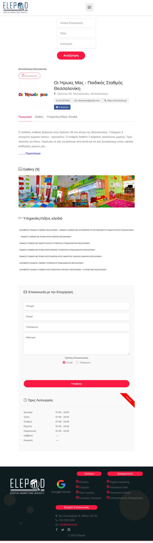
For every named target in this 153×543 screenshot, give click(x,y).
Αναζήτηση (71, 55)
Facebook (62, 107)
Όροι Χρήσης (86, 492)
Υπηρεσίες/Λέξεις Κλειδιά (62, 116)
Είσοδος (84, 482)
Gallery (39, 116)
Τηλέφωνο (83, 362)
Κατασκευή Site (119, 487)
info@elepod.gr (68, 524)
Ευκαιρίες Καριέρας (90, 498)
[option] (76, 191)
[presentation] (48, 373)
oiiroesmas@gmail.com (87, 100)
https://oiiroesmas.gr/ (115, 100)
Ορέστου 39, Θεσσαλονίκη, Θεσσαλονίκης (81, 93)
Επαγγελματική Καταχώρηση (126, 498)
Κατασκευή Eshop (120, 492)
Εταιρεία (84, 487)
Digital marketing (119, 482)
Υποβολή (76, 383)
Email (68, 362)
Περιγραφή (25, 116)
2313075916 (63, 100)
